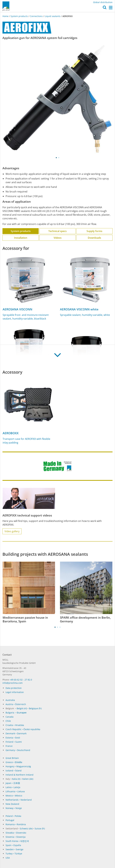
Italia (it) (16, 778)
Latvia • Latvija (13, 787)
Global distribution (103, 2)
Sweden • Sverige (14, 849)
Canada (9, 716)
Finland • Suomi (14, 741)
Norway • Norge (14, 808)
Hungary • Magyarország (18, 766)
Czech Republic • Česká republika (23, 729)
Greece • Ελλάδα (14, 762)
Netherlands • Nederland (19, 799)
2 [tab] (59, 157)
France (9, 745)
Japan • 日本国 (13, 783)
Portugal (10, 820)
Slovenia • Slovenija (16, 836)
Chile (8, 720)
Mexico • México (14, 795)
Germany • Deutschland (18, 750)
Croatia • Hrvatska (15, 725)
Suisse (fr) (40, 828)
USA (8, 857)
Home (5, 16)
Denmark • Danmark (16, 733)
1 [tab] (56, 157)
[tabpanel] (57, 99)
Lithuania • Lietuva (15, 791)
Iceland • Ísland (13, 770)
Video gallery (11, 531)
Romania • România (16, 824)
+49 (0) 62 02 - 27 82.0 (21, 679)
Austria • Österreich (16, 704)
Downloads (94, 237)
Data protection (14, 688)
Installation (20, 237)
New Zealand (12, 803)
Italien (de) (27, 778)
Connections (36, 16)
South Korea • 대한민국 (17, 841)
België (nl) (22, 708)
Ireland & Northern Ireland (19, 774)
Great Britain (12, 758)
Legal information (15, 692)
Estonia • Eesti (13, 737)
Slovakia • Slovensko (16, 832)
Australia (10, 700)
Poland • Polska (13, 816)
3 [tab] (60, 627)
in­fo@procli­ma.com (12, 682)
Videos (58, 237)
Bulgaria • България (16, 712)
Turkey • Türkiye (14, 853)
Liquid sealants (52, 16)
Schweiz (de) (26, 828)
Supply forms (94, 231)
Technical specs (57, 231)
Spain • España (13, 845)
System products (19, 16)
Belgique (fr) (35, 708)
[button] (104, 8)
